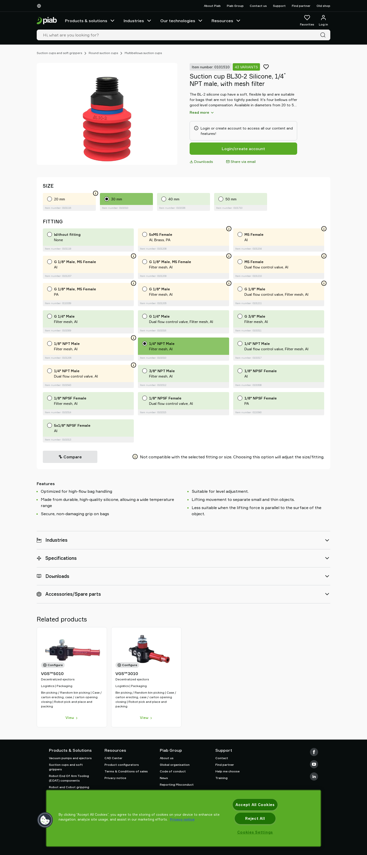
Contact (221, 758)
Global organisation (175, 765)
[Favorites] (307, 21)
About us (167, 758)
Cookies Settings (255, 832)
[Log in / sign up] (323, 21)
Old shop (323, 6)
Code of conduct (173, 771)
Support (279, 6)
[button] (45, 820)
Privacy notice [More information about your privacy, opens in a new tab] (182, 819)
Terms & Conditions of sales (126, 771)
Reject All (255, 818)
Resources (226, 21)
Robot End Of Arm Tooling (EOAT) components (69, 778)
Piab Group (235, 6)
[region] (183, 818)
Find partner (301, 6)
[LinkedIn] (314, 776)
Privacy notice (115, 778)
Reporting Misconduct (177, 784)
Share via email (241, 161)
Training (221, 778)
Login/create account (243, 148)
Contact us (258, 6)
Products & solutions (90, 21)
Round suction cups (103, 53)
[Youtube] (314, 764)
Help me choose (227, 771)
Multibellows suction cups (143, 53)
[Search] (324, 35)
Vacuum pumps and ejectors (70, 758)
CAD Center (113, 758)
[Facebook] (314, 752)
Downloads (201, 161)
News (164, 778)
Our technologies (181, 21)
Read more (202, 112)
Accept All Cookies (255, 804)
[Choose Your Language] (40, 6)
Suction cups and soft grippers (59, 53)
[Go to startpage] (47, 20)
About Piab (212, 6)
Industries (138, 21)
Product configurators (121, 765)
